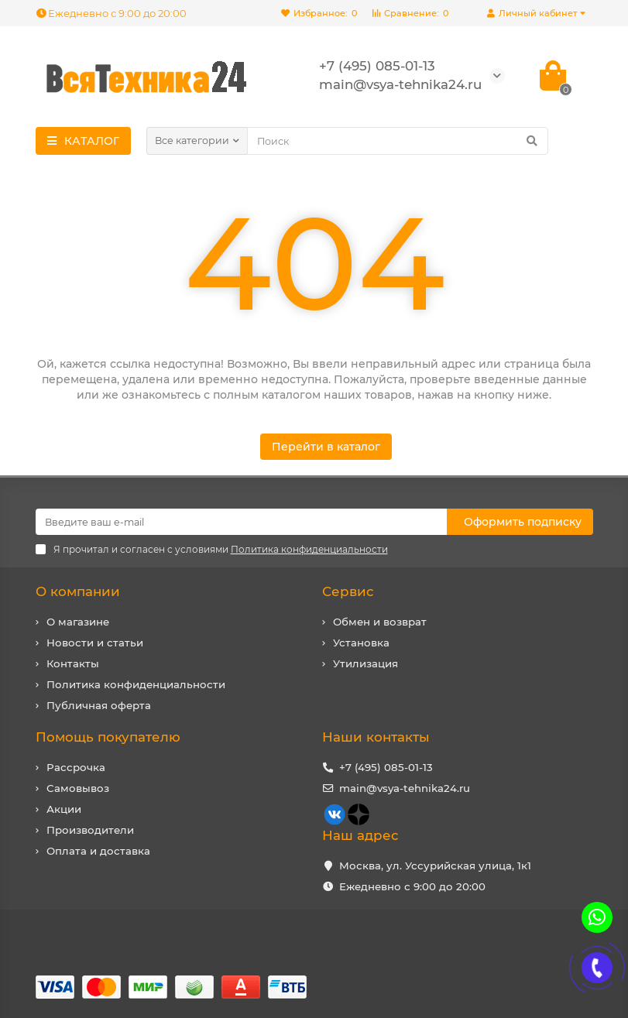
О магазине (77, 621)
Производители (90, 830)
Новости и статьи (94, 642)
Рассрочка (75, 767)
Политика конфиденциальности (135, 684)
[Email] (241, 522)
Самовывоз (77, 788)
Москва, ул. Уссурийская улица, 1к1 (435, 865)
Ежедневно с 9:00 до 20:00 (111, 13)
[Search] (397, 141)
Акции (63, 809)
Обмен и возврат (380, 621)
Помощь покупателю (108, 737)
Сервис (348, 591)
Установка (361, 642)
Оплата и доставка (98, 851)
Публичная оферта (98, 705)
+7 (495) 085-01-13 (386, 767)
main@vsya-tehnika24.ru (404, 788)
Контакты (72, 663)
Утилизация (365, 663)
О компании (78, 591)
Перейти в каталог (326, 447)
